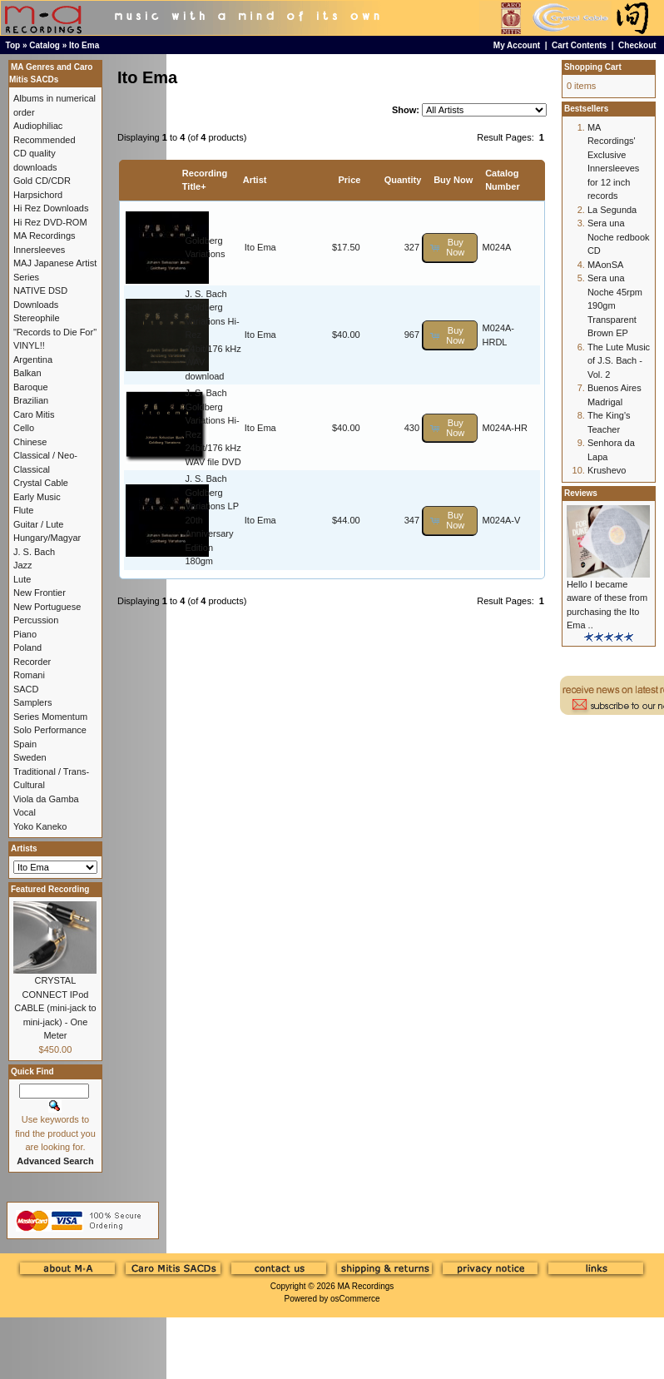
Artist (255, 180)
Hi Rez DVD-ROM (50, 222)
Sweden (30, 757)
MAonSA (605, 265)
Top (13, 45)
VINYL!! (29, 345)
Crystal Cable (40, 483)
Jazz (22, 565)
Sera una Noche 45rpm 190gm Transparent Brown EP (614, 305)
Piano (25, 634)
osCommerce (354, 1298)
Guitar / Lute (38, 524)
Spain (25, 744)
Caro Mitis (34, 414)
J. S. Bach (34, 552)
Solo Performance (50, 730)
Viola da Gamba (46, 799)
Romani (29, 675)
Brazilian (30, 400)
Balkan (27, 373)
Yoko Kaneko (40, 826)
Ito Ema (84, 45)
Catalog (44, 45)
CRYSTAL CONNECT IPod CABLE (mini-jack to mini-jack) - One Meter (55, 1007)
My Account (516, 45)
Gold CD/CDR (42, 181)
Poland (27, 647)
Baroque (30, 387)
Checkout (637, 45)
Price (349, 180)
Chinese (30, 442)
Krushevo (606, 470)
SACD (26, 689)
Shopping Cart (593, 67)
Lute (22, 579)
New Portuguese (47, 607)
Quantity (403, 180)
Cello (23, 428)
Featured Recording (50, 889)
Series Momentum (50, 717)
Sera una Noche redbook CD (618, 236)
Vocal (24, 812)
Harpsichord (37, 195)
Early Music (37, 497)
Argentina (32, 360)
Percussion (35, 620)
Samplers (32, 702)
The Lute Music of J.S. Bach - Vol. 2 (618, 360)
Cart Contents (579, 45)
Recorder (32, 662)
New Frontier (39, 593)
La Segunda (612, 210)
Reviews (580, 493)
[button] (450, 247)
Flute (23, 510)
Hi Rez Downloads (50, 208)
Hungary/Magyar (47, 538)
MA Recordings (365, 1286)
